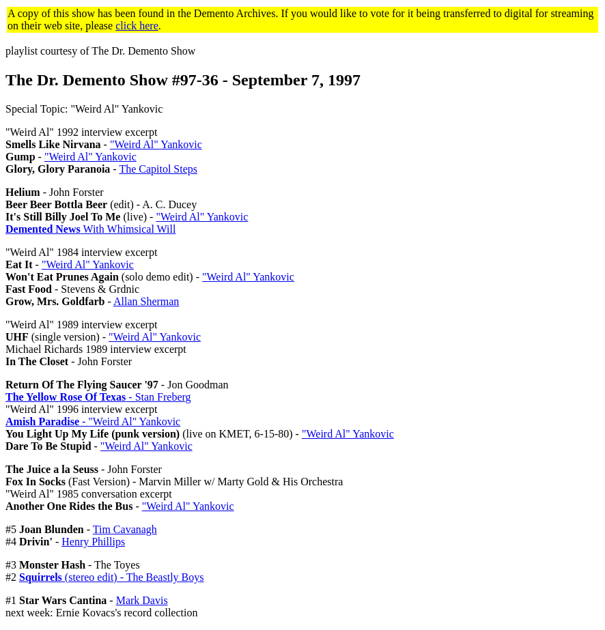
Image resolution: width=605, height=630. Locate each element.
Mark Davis (142, 600)
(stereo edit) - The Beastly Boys (111, 577)
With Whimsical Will (90, 229)
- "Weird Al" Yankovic (92, 421)
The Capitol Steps (158, 169)
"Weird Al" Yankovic (156, 144)
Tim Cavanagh (125, 529)
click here (136, 25)
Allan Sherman (146, 301)
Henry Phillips (93, 541)
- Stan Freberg (98, 397)
